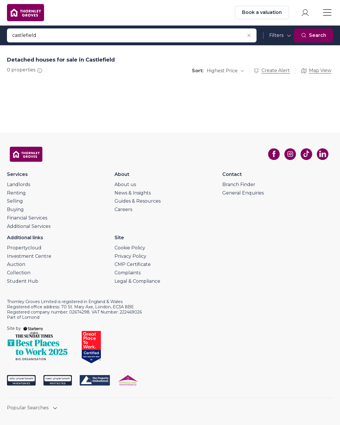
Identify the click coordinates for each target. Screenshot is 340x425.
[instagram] (290, 154)
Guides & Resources (137, 201)
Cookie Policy (129, 248)
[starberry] (33, 328)
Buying (15, 209)
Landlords (18, 184)
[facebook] (274, 154)
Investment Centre (29, 256)
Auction (16, 264)
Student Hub (22, 281)
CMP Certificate (132, 264)
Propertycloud (24, 248)
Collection (18, 272)
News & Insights (132, 193)
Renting (16, 193)
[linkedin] (322, 154)
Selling (15, 201)
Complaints (127, 272)
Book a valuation (262, 12)
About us (125, 184)
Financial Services (27, 218)
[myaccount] (305, 12)
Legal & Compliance (137, 281)
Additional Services (28, 226)
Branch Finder (238, 184)
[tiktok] (306, 154)
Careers (123, 209)
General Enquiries (243, 193)
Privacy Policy (130, 256)
